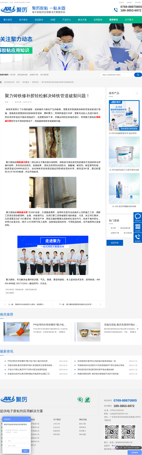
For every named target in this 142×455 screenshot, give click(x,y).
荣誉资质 (56, 434)
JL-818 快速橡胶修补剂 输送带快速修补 (124, 133)
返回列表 (115, 243)
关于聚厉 (57, 420)
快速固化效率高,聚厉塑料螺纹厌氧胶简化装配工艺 (29, 374)
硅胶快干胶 (34, 75)
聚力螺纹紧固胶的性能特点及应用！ (79, 304)
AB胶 (52, 20)
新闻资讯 (113, 20)
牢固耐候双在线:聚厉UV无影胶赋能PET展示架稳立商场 (101, 365)
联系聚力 (82, 431)
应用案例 (98, 20)
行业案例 (31, 420)
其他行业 (32, 445)
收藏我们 (129, 2)
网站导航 (83, 420)
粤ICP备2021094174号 (121, 446)
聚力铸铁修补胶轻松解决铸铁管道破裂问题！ (58, 82)
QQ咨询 (121, 2)
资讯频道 (26, 82)
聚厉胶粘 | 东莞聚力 (112, 449)
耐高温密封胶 (23, 75)
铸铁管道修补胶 (31, 289)
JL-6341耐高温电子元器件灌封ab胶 (124, 170)
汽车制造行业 (34, 427)
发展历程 (56, 431)
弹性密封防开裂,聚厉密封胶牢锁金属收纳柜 (96, 370)
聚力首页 (8, 20)
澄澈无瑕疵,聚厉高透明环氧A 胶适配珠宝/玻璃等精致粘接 (121, 324)
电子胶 (12, 75)
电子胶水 (23, 20)
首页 (18, 82)
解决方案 (82, 20)
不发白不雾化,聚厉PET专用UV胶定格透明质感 (27, 370)
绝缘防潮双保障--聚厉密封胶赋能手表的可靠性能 (98, 374)
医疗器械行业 (34, 431)
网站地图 (138, 2)
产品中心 (66, 20)
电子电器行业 (34, 424)
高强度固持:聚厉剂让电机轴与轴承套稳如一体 (97, 361)
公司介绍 (56, 424)
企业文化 (56, 427)
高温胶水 (39, 20)
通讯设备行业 (34, 434)
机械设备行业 (34, 441)
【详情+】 (62, 332)
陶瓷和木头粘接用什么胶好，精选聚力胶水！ (30, 304)
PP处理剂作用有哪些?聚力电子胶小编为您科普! (50, 324)
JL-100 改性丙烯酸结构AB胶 (124, 206)
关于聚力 (129, 20)
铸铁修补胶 (19, 289)
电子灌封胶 (44, 75)
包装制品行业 (34, 438)
